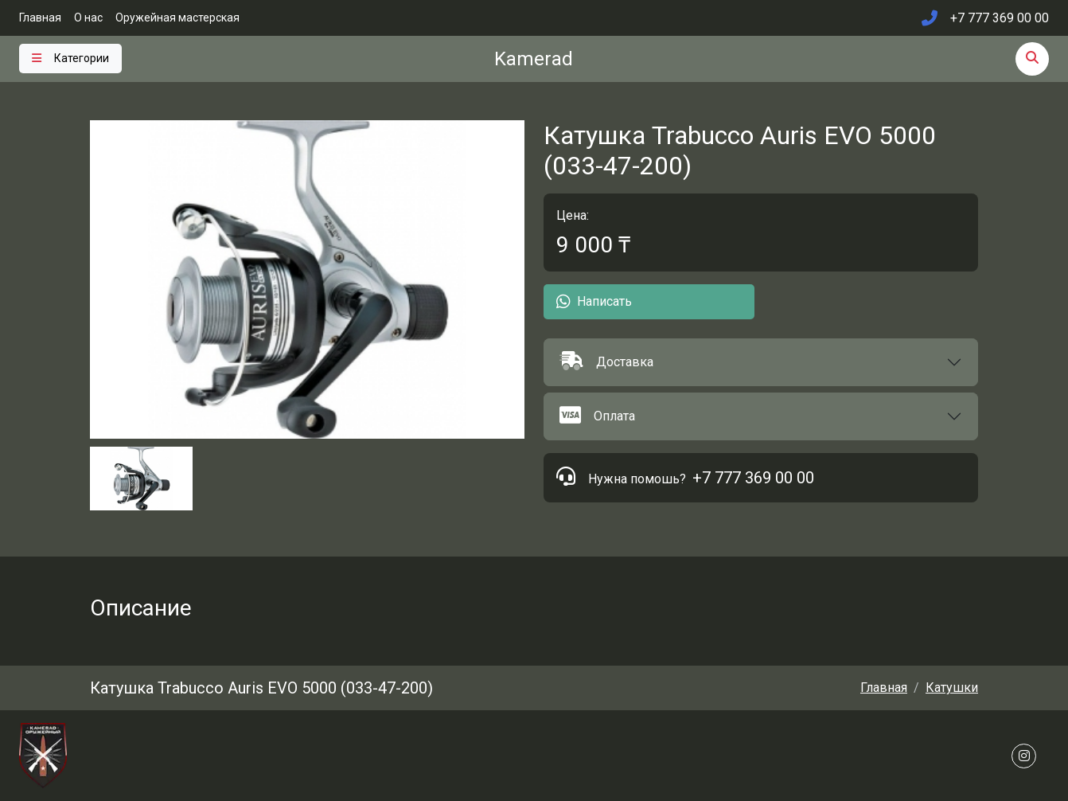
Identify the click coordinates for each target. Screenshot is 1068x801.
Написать (594, 302)
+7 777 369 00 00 (753, 477)
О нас (88, 17)
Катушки (952, 687)
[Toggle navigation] (70, 58)
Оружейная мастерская (177, 17)
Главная (40, 17)
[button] (761, 362)
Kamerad (533, 59)
